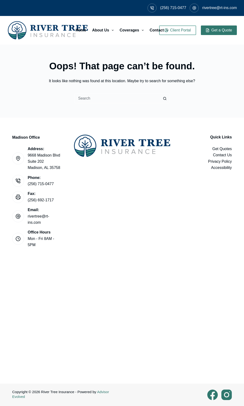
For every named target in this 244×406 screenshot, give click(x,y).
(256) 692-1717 (41, 200)
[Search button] (165, 98)
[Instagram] (226, 395)
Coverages (133, 30)
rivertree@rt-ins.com (219, 8)
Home (81, 30)
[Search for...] (117, 98)
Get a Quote (219, 30)
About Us (104, 30)
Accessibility (221, 168)
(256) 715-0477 (173, 8)
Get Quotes (222, 149)
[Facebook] (212, 395)
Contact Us (222, 155)
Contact (160, 30)
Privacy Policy (220, 161)
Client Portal (177, 30)
